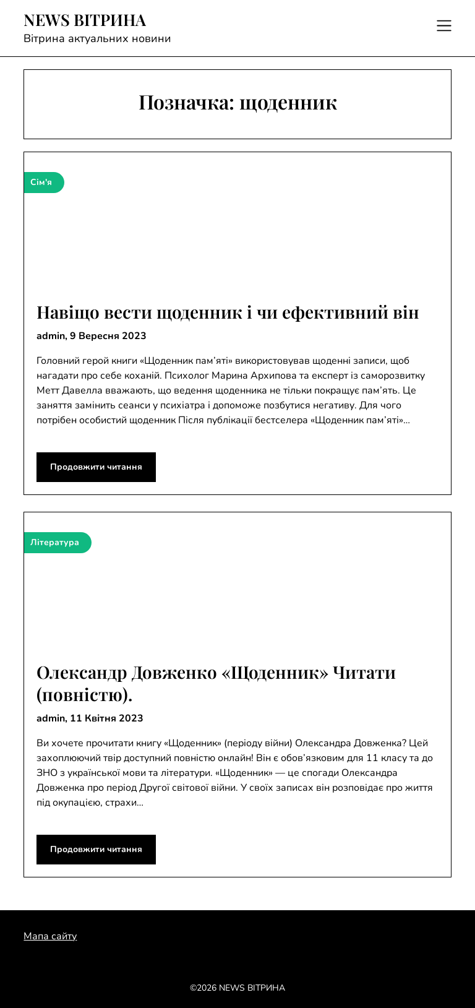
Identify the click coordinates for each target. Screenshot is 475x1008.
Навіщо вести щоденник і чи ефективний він (227, 311)
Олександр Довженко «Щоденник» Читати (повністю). (216, 682)
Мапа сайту (50, 936)
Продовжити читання (96, 467)
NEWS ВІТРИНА (85, 19)
